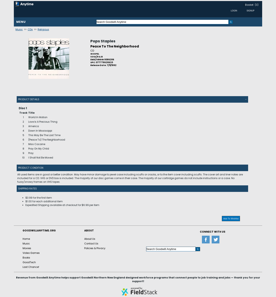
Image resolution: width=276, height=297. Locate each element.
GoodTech (29, 262)
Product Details (28, 99)
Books (26, 257)
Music (19, 29)
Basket (249, 5)
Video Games (31, 253)
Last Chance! (31, 267)
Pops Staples (102, 41)
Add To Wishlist (231, 218)
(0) (256, 5)
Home (26, 239)
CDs (30, 29)
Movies (27, 248)
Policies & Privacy (94, 248)
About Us (89, 239)
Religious (43, 29)
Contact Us (91, 243)
